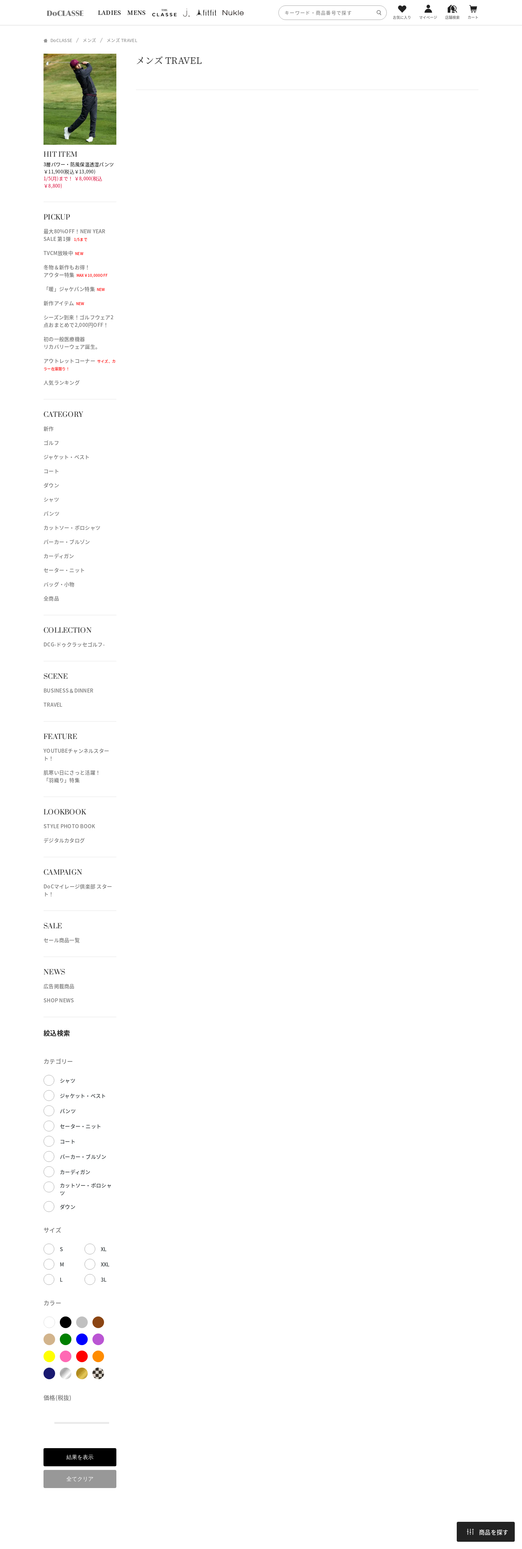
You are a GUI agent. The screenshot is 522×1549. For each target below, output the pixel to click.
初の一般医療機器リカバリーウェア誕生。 (72, 342)
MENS (136, 12)
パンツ (51, 513)
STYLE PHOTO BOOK (69, 826)
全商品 (51, 598)
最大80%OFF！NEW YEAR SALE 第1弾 (74, 234)
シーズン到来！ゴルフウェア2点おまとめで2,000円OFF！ (78, 320)
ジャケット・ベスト (67, 456)
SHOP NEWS (59, 1000)
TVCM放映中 (63, 252)
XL (104, 1249)
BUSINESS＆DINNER (68, 690)
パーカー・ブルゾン (67, 541)
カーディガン (59, 555)
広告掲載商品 (59, 986)
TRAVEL (53, 704)
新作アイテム (64, 303)
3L (104, 1279)
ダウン (51, 485)
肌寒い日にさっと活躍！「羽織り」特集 (72, 776)
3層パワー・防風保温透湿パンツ (79, 164)
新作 (49, 428)
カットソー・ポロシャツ (72, 527)
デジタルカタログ (64, 840)
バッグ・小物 (59, 584)
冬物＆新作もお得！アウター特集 (76, 270)
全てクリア (80, 1479)
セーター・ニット (64, 570)
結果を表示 (80, 1457)
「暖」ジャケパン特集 (74, 288)
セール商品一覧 (62, 940)
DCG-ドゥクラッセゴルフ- (74, 644)
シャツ (51, 499)
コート (51, 470)
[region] (261, 12)
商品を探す (487, 1532)
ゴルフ (51, 442)
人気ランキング (62, 382)
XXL (105, 1264)
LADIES (109, 12)
